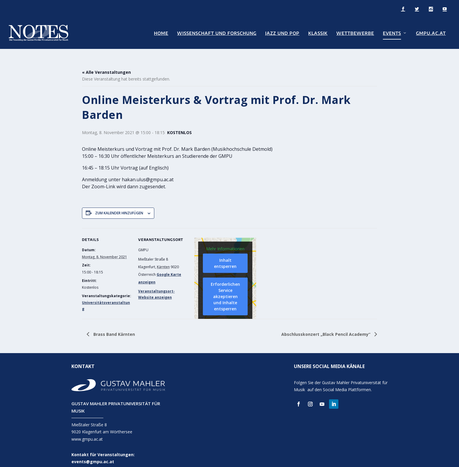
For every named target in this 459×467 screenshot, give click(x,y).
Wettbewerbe (355, 32)
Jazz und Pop (282, 32)
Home (161, 32)
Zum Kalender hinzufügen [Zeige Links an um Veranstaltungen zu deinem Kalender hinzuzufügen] (119, 204)
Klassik (318, 32)
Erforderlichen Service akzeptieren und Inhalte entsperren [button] (225, 288)
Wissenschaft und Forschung (216, 32)
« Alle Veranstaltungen (106, 63)
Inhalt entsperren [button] (225, 255)
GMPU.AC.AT (431, 32)
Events (392, 32)
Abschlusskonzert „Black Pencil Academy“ (326, 325)
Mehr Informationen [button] (225, 240)
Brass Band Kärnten (113, 325)
